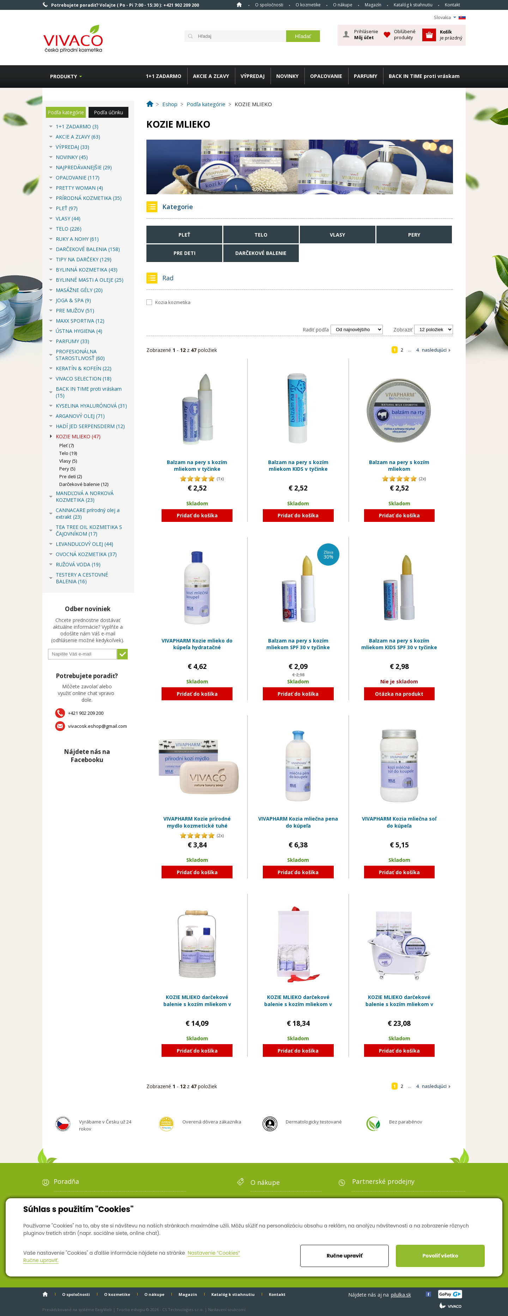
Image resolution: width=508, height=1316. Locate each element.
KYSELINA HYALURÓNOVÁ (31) (91, 405)
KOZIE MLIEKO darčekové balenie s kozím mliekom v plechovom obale (197, 1004)
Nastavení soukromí (227, 1309)
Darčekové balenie (260, 253)
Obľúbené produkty (405, 34)
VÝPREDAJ (253, 76)
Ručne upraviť (344, 1255)
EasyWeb (103, 1309)
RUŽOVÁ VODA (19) (78, 564)
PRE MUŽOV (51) (75, 310)
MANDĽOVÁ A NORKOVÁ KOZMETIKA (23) (85, 496)
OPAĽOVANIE (326, 76)
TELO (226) (68, 228)
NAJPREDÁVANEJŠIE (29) (84, 167)
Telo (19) (68, 453)
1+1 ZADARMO (163, 76)
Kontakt (452, 5)
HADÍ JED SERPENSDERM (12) (90, 426)
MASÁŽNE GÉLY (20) (79, 290)
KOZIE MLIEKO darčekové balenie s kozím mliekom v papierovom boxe (298, 1004)
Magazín (373, 5)
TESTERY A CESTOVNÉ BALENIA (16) (82, 578)
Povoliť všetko (440, 1255)
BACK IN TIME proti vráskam (424, 76)
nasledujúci (434, 350)
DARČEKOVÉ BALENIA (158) (88, 249)
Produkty (63, 76)
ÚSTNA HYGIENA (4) (79, 331)
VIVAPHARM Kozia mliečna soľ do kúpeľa (399, 822)
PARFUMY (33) (72, 341)
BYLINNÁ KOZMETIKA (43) (86, 269)
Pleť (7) (66, 445)
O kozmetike (308, 5)
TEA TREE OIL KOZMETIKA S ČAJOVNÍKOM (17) (89, 530)
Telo (260, 234)
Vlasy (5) (68, 461)
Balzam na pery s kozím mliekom (399, 466)
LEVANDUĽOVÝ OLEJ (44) (84, 544)
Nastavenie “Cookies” (214, 1252)
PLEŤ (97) (67, 208)
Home (239, 4)
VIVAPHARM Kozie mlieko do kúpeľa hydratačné (197, 644)
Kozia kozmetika (172, 302)
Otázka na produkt (399, 693)
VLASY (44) (68, 218)
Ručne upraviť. (41, 1260)
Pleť (184, 234)
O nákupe (342, 5)
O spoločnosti (269, 5)
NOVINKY (287, 76)
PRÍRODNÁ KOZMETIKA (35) (89, 198)
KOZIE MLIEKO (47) (78, 436)
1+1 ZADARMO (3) (77, 126)
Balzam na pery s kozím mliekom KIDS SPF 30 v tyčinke (399, 644)
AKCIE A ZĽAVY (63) (78, 136)
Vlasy (337, 234)
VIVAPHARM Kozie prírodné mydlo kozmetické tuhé (197, 822)
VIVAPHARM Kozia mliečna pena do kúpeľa (298, 822)
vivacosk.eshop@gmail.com (97, 726)
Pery (414, 234)
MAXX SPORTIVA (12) (80, 320)
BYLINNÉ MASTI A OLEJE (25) (89, 279)
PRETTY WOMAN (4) (79, 187)
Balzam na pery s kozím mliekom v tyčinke (197, 466)
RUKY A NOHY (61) (77, 239)
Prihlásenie (366, 35)
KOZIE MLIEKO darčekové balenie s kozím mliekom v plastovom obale (399, 1004)
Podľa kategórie (66, 112)
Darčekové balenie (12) (83, 484)
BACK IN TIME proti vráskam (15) (89, 392)
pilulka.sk (401, 1294)
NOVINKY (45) (72, 157)
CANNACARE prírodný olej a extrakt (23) (88, 513)
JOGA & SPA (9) (73, 300)
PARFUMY (365, 76)
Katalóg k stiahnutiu (413, 5)
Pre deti (184, 253)
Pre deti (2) (70, 476)
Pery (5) (67, 468)
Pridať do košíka (197, 515)
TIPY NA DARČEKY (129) (83, 259)
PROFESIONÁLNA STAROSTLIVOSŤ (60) (80, 354)
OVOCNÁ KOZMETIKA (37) (86, 554)
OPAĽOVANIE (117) (77, 177)
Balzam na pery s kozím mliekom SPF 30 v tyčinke (298, 644)
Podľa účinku (108, 112)
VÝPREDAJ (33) (72, 147)
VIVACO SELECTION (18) (83, 378)
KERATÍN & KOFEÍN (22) (83, 368)
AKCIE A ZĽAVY (211, 76)
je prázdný (451, 35)
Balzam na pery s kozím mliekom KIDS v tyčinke (298, 466)
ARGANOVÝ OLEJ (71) (80, 416)
